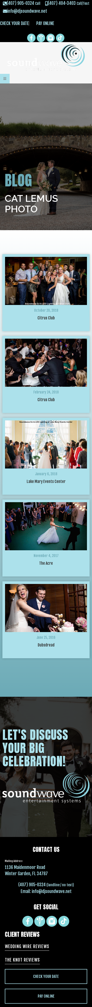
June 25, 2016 (46, 637)
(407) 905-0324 (32, 884)
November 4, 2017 (46, 556)
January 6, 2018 (46, 474)
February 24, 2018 (46, 392)
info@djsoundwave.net (52, 891)
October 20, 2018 (46, 310)
